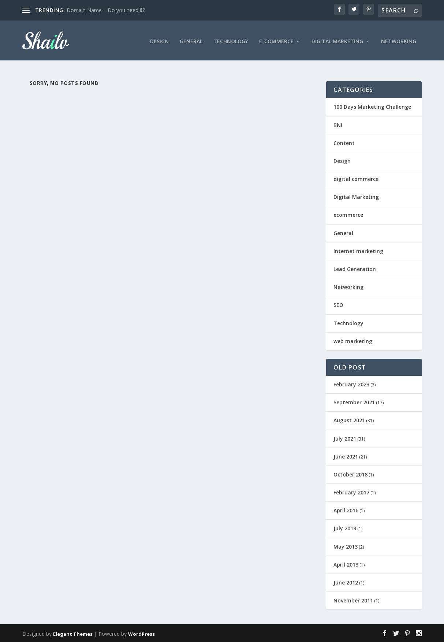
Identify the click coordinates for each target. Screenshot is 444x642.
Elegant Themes (73, 633)
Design (159, 39)
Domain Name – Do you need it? (106, 10)
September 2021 (354, 401)
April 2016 (345, 509)
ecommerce (348, 214)
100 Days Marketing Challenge (372, 106)
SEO (338, 304)
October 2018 (350, 474)
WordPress (141, 633)
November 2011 (353, 600)
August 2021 (349, 419)
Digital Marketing (337, 39)
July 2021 (344, 437)
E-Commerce (276, 39)
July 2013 (344, 527)
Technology (230, 39)
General (191, 39)
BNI (337, 124)
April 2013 (345, 563)
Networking (398, 39)
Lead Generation (354, 268)
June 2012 (345, 582)
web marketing (352, 340)
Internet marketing (358, 250)
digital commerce (355, 178)
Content (344, 142)
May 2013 (345, 545)
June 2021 (345, 455)
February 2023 (351, 384)
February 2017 (351, 492)
